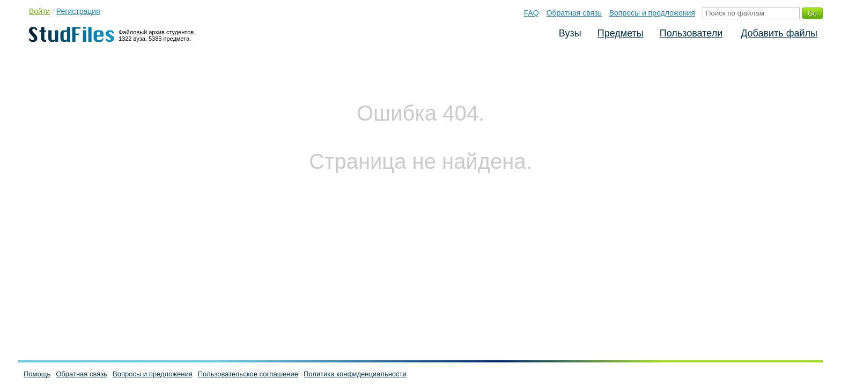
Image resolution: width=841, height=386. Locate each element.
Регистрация (78, 11)
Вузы (570, 33)
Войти (39, 11)
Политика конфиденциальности (355, 374)
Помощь (37, 374)
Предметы (620, 33)
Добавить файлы (779, 33)
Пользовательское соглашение (248, 374)
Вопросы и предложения (652, 13)
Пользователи (691, 33)
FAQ (531, 13)
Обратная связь (574, 13)
